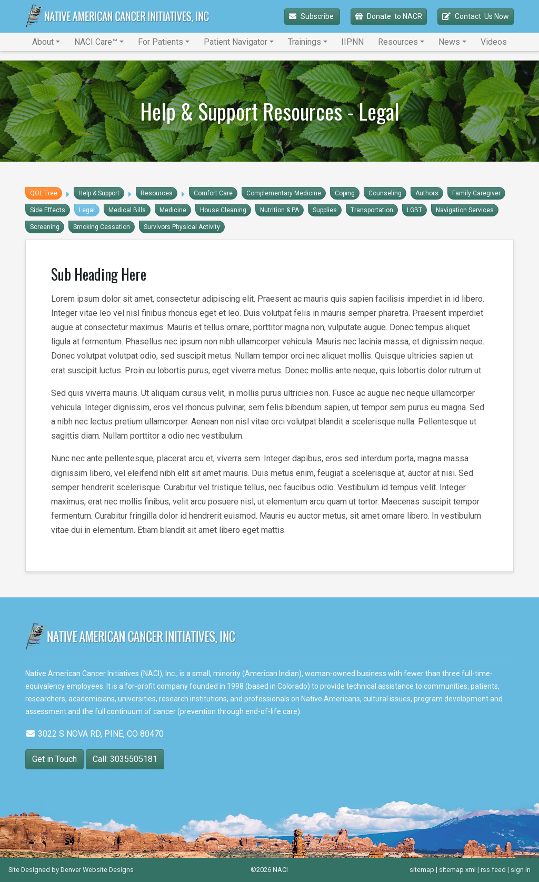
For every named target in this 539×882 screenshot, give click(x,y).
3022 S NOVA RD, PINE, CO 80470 (94, 734)
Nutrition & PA (279, 210)
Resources (398, 42)
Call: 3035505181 (125, 759)
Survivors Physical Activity (182, 227)
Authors (426, 193)
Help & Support (98, 193)
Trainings (304, 42)
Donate (388, 16)
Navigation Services (465, 210)
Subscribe (312, 16)
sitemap (422, 870)
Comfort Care (213, 193)
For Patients (160, 42)
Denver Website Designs (97, 870)
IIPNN (352, 42)
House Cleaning (223, 210)
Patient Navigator (235, 42)
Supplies (325, 210)
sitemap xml (457, 870)
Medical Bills (127, 210)
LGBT (414, 210)
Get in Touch (54, 759)
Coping (345, 193)
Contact (475, 16)
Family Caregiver (476, 193)
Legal (87, 210)
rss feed (493, 870)
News (449, 42)
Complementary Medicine (283, 193)
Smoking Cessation (101, 227)
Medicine (172, 210)
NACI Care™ (95, 42)
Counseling (385, 193)
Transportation (372, 210)
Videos (494, 42)
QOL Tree (43, 193)
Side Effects (47, 210)
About (43, 42)
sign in (521, 870)
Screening (44, 227)
